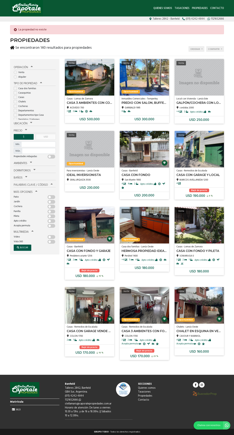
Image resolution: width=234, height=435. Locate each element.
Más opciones (25, 191)
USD (46, 136)
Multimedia (23, 231)
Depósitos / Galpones (28, 118)
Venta (20, 71)
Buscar (22, 246)
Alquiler (21, 76)
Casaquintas (23, 92)
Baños (20, 176)
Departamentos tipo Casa (30, 114)
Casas (20, 96)
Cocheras (22, 105)
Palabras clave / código (33, 184)
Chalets (21, 101)
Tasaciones (182, 8)
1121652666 (73, 400)
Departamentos (25, 109)
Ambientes (23, 162)
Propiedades (200, 8)
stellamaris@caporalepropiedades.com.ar (88, 404)
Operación (23, 66)
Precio (20, 129)
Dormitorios (24, 169)
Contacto (217, 8)
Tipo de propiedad (28, 82)
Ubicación (23, 122)
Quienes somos (162, 8)
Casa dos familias (26, 87)
